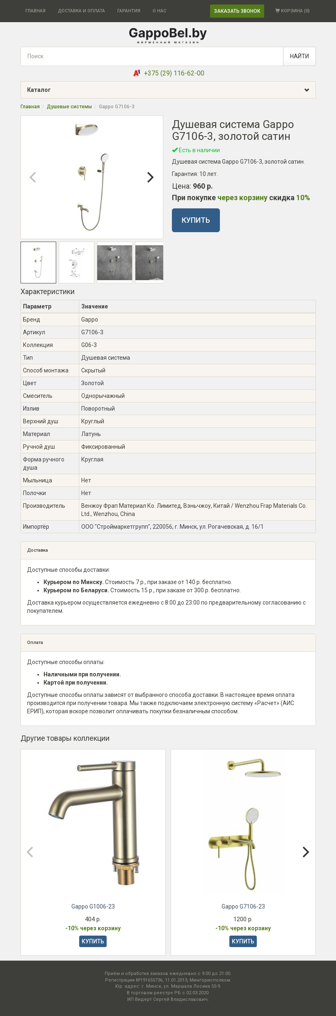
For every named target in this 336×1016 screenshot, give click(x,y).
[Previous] (34, 177)
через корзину (242, 197)
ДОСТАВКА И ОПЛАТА (81, 11)
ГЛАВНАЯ (35, 11)
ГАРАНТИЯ (128, 11)
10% (303, 197)
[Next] (150, 177)
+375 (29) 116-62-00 (174, 73)
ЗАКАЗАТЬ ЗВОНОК (237, 11)
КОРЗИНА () (292, 11)
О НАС (159, 11)
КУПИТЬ (196, 220)
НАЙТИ (299, 56)
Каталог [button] (171, 90)
